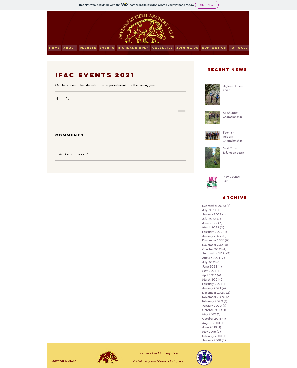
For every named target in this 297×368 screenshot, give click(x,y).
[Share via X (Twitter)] (67, 98)
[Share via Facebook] (57, 98)
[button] (88, 48)
